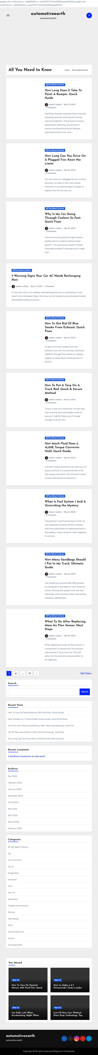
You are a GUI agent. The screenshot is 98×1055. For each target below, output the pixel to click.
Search (12, 683)
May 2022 (12, 809)
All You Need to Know (55, 85)
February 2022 (15, 828)
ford (10, 886)
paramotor (13, 899)
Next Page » (86, 673)
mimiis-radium (53, 105)
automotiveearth (48, 13)
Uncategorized (15, 945)
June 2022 (13, 802)
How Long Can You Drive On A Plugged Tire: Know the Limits (65, 159)
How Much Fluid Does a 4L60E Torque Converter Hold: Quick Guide (62, 447)
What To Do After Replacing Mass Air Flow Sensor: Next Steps (65, 625)
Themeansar (69, 1051)
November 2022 (15, 796)
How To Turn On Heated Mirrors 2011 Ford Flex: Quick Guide (36, 712)
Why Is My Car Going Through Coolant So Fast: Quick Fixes (63, 218)
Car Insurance (14, 860)
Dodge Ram (13, 873)
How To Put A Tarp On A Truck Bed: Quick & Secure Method (63, 389)
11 (30, 673)
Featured (12, 879)
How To (11, 893)
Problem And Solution (18, 906)
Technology (13, 919)
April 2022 (13, 815)
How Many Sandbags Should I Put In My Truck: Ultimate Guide (65, 563)
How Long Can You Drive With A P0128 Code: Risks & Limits (36, 739)
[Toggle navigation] (8, 15)
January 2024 (14, 789)
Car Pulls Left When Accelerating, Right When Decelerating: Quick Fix (41, 725)
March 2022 (13, 822)
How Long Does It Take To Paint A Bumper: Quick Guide (63, 94)
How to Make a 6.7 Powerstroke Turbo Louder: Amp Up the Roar (38, 719)
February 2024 (15, 783)
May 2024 (12, 776)
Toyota (11, 938)
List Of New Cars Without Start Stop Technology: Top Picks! (36, 732)
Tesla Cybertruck (16, 932)
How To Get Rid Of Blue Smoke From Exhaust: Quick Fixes (65, 327)
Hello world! (39, 756)
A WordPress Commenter (19, 756)
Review (11, 912)
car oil (11, 866)
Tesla (10, 925)
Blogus (56, 1051)
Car (9, 853)
